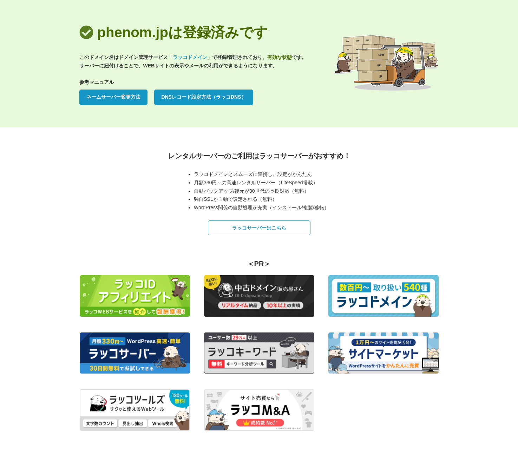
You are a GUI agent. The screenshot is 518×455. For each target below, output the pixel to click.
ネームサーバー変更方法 (113, 97)
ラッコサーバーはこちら (259, 228)
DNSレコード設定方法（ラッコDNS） (203, 97)
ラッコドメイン (190, 57)
